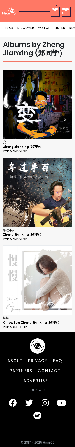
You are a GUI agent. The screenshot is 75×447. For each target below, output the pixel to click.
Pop (6, 151)
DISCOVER (25, 28)
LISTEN (60, 28)
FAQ (57, 360)
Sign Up (65, 11)
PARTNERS (21, 370)
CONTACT (49, 370)
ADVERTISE (35, 380)
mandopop (18, 151)
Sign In (54, 11)
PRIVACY (38, 360)
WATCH (44, 28)
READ (9, 28)
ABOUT (15, 360)
